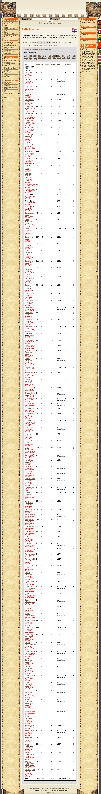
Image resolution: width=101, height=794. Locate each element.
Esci (5, 97)
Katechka (92, 68)
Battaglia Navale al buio (30, 166)
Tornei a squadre (9, 28)
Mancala (28, 515)
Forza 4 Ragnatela (28, 351)
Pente (27, 532)
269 (6, 25)
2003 (30, 59)
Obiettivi (7, 77)
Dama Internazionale (30, 277)
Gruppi (6, 65)
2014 (30, 58)
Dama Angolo (29, 213)
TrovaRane (29, 737)
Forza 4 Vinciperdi (28, 360)
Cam (26, 184)
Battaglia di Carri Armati (29, 144)
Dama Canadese (28, 229)
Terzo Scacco (29, 730)
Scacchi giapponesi (28, 668)
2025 (30, 56)
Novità (6, 59)
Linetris (27, 487)
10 (73, 761)
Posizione (68, 64)
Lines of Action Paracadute (30, 479)
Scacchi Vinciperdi (28, 717)
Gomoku (28, 408)
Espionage (28, 320)
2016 (73, 56)
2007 (64, 58)
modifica (91, 22)
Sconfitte (54, 64)
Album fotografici (10, 45)
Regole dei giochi (10, 35)
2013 (35, 58)
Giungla (27, 388)
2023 (40, 56)
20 (73, 448)
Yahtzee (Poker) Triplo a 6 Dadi (30, 763)
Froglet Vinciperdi (28, 380)
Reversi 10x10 (30, 559)
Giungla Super (30, 393)
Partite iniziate (56, 42)
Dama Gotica (29, 244)
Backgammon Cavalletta (29, 114)
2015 (26, 58)
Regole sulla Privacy (46, 788)
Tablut (27, 725)
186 (67, 38)
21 (73, 237)
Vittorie (38, 64)
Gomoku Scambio (28, 421)
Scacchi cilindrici (27, 614)
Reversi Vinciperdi (28, 573)
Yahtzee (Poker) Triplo (29, 753)
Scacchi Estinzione (28, 659)
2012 (40, 58)
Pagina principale (10, 20)
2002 (35, 59)
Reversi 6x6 (29, 566)
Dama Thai (28, 307)
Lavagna (36, 45)
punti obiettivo (72, 36)
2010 (49, 58)
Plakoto (27, 549)
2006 (68, 58)
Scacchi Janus (30, 675)
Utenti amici (8, 50)
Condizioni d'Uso (35, 788)
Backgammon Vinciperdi (29, 135)
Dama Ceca (29, 237)
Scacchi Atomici (27, 594)
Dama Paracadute (29, 286)
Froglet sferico (30, 372)
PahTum (28, 526)
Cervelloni (7, 82)
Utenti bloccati (9, 52)
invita (27, 74)
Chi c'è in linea (9, 67)
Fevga (27, 340)
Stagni (6, 32)
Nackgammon (29, 520)
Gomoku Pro (29, 414)
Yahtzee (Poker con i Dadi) (30, 770)
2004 (26, 59)
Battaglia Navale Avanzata (28, 175)
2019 (59, 56)
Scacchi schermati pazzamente (29, 701)
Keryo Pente (29, 460)
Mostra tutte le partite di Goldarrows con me (37, 49)
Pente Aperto (29, 543)
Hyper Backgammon (29, 448)
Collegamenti (8, 93)
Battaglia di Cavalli (29, 152)
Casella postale (9, 47)
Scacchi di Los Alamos (30, 652)
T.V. (73, 64)
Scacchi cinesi (30, 620)
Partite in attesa (9, 24)
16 (73, 151)
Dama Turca (29, 313)
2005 (73, 58)
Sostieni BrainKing (10, 87)
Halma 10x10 (29, 427)
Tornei (6, 27)
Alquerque (28, 79)
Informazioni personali (30, 42)
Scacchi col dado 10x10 (29, 635)
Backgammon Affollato (29, 107)
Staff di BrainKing (58, 788)
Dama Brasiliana (28, 221)
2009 (54, 58)
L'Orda (27, 467)
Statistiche (7, 75)
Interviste (7, 85)
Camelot (28, 189)
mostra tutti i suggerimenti (86, 70)
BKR (58, 64)
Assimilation (29, 93)
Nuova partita (8, 22)
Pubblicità (66, 788)
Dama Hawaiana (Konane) (28, 252)
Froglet (27, 367)
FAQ (5, 90)
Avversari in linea (10, 68)
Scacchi (28, 581)
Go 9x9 (27, 403)
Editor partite (8, 37)
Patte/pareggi (45, 64)
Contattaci (7, 92)
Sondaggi (7, 72)
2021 (49, 56)
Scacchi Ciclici (30, 607)
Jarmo (27, 455)
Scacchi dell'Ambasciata (30, 643)
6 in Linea (28, 72)
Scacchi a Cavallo (28, 587)
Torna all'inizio (50, 792)
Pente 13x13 (29, 537)
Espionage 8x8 (30, 326)
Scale (6, 30)
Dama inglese (29, 261)
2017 (68, 56)
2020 (54, 56)
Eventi (6, 48)
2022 (44, 56)
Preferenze (7, 53)
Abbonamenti (8, 42)
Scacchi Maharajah (28, 683)
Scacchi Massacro (28, 692)
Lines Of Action (30, 472)
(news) (73, 32)
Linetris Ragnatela (28, 493)
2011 (45, 58)
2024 (35, 56)
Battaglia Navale (28, 159)
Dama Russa (29, 294)
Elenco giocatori (9, 64)
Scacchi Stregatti (28, 711)
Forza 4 (28, 345)
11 (73, 627)
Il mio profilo (8, 44)
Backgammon (29, 100)
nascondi (85, 48)
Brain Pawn (51, 36)
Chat (5, 73)
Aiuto (6, 88)
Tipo (26, 64)
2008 (59, 58)
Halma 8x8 (28, 434)
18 (73, 100)
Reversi (27, 554)
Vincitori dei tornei (10, 60)
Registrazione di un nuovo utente (50, 23)
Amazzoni (28, 86)
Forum (6, 70)
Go (26, 398)
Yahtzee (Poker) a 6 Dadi (29, 745)
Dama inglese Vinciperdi (29, 269)
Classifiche (8, 62)
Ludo (26, 510)
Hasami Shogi (30, 441)
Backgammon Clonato (29, 121)
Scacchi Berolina (28, 601)
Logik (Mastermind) (29, 502)
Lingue (6, 83)
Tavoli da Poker (9, 33)
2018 (63, 56)
